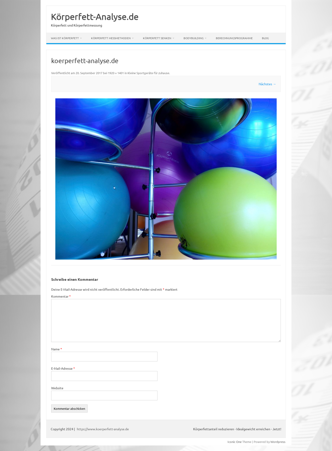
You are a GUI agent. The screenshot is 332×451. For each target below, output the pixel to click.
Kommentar (61, 296)
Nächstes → (267, 84)
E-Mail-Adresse (63, 368)
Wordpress (277, 442)
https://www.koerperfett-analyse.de (103, 429)
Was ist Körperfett (65, 38)
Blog (265, 38)
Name (56, 349)
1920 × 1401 (116, 73)
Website (57, 388)
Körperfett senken (157, 38)
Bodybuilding (194, 38)
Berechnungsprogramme (234, 38)
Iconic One (235, 442)
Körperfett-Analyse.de (95, 16)
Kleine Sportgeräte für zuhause (148, 73)
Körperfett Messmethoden (111, 38)
